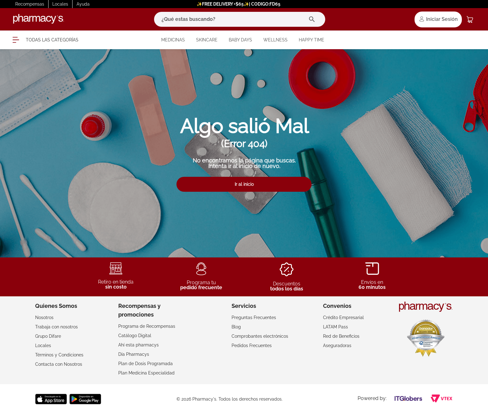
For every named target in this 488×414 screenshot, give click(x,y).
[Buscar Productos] (313, 19)
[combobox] (239, 19)
